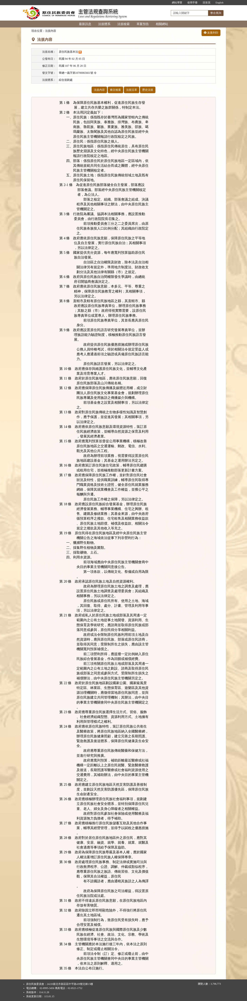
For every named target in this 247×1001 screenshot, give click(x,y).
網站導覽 (177, 2)
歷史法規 (147, 89)
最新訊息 (85, 24)
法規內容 (99, 89)
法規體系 (104, 24)
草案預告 (143, 24)
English (220, 2)
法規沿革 (131, 89)
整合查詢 (215, 12)
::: (165, 2)
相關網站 (162, 24)
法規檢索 (123, 24)
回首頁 (206, 2)
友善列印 (211, 32)
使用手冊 (192, 2)
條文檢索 (115, 89)
